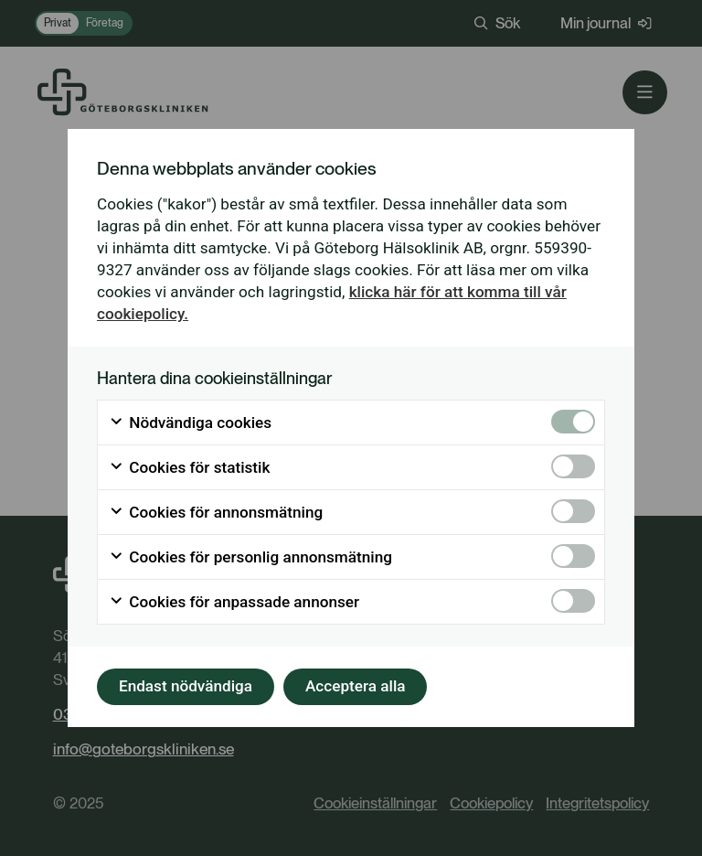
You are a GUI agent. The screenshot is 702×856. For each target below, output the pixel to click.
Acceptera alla (355, 686)
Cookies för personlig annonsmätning (250, 557)
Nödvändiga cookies (190, 422)
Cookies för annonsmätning (216, 512)
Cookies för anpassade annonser (234, 602)
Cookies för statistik (189, 467)
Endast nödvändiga (185, 686)
